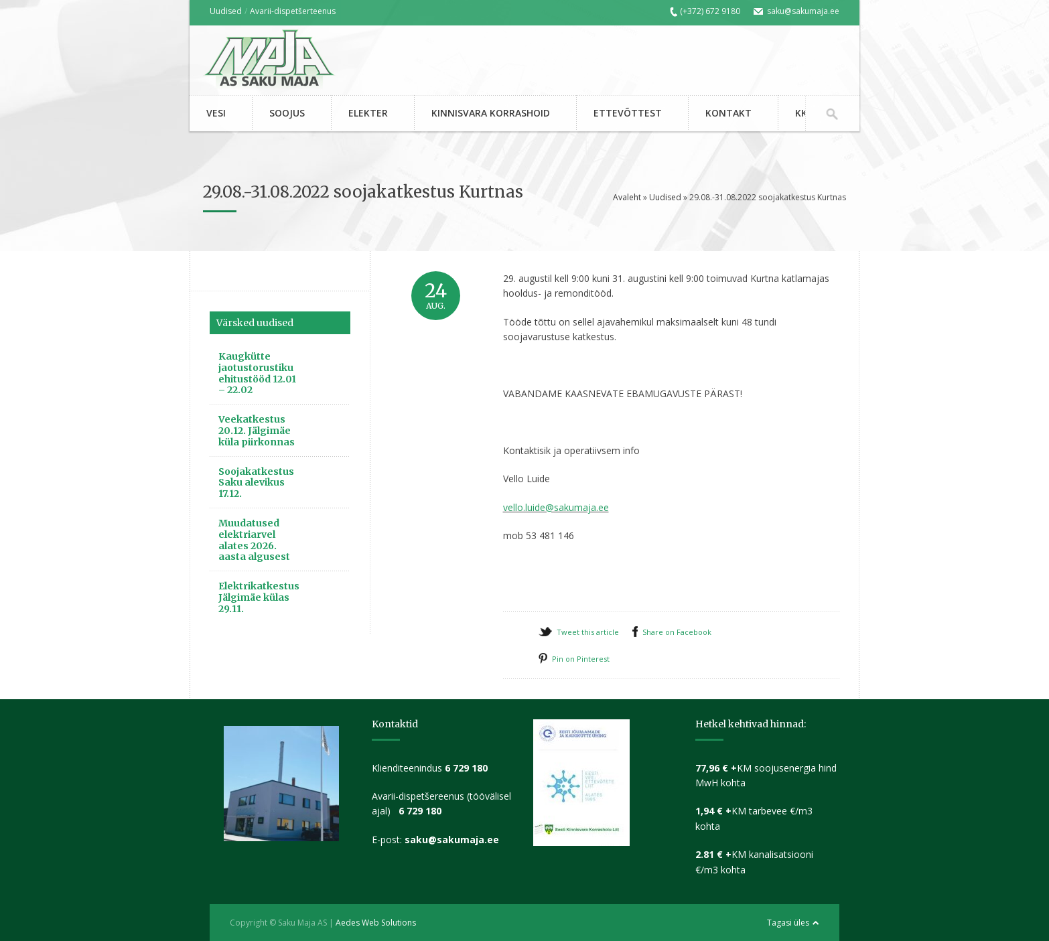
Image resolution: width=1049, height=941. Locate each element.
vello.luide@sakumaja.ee (556, 507)
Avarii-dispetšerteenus (293, 11)
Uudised (226, 11)
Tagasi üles (788, 922)
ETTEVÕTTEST (627, 112)
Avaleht (627, 197)
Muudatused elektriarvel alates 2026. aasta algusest (254, 540)
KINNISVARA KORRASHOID (490, 112)
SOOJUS (287, 112)
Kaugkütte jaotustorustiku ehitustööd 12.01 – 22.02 (257, 373)
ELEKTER (368, 112)
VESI (216, 112)
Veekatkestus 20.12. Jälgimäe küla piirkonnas (256, 430)
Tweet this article (588, 632)
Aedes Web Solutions (376, 922)
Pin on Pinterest (581, 659)
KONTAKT (728, 112)
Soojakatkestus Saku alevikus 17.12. (256, 482)
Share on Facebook (676, 632)
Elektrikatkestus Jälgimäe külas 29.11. (258, 597)
